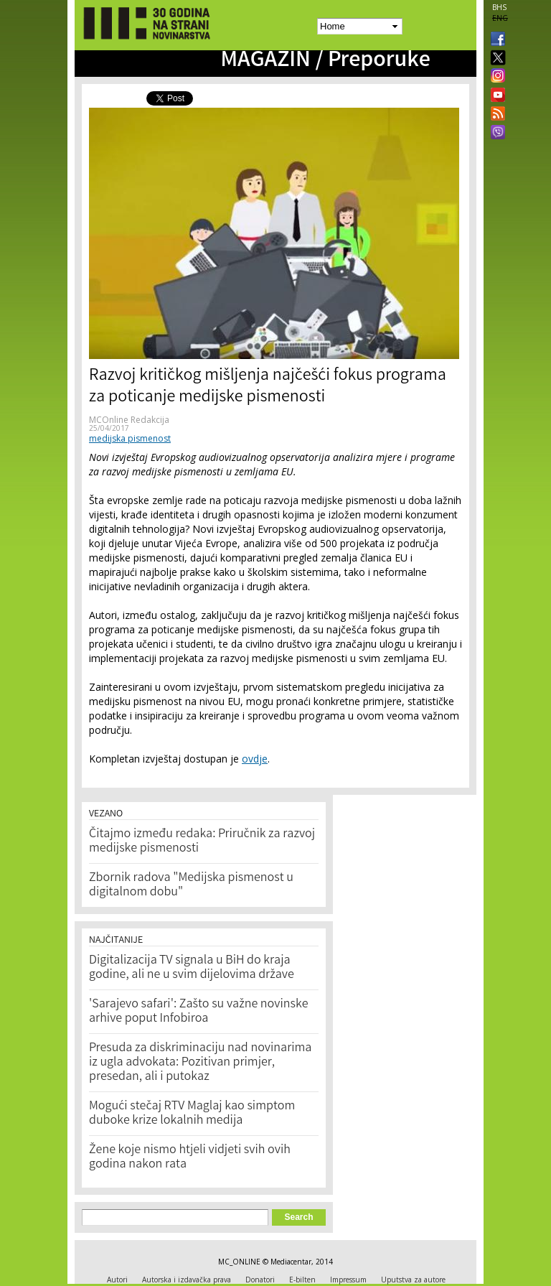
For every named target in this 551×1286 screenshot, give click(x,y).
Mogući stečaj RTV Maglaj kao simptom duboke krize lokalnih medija (192, 1113)
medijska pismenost (130, 438)
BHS (499, 7)
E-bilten (302, 1280)
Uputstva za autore (413, 1280)
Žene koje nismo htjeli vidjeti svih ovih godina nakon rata (190, 1157)
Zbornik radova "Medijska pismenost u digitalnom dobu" (191, 885)
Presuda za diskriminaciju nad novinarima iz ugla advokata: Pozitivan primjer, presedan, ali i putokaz (200, 1062)
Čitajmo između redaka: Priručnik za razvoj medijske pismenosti (202, 841)
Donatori (260, 1280)
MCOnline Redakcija (129, 420)
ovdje (255, 758)
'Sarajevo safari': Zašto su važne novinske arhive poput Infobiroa (198, 1011)
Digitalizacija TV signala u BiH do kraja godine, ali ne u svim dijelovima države (191, 967)
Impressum (348, 1280)
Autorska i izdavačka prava (186, 1280)
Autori (117, 1280)
